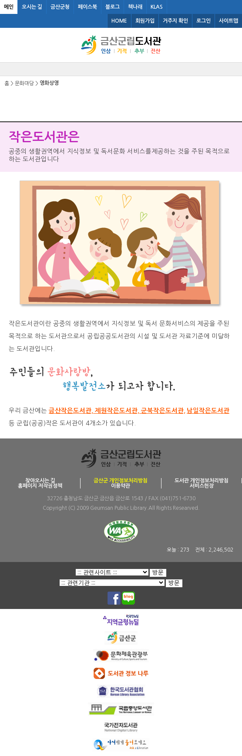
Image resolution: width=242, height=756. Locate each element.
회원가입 (145, 20)
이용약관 (120, 485)
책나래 (135, 7)
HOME (119, 20)
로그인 (203, 20)
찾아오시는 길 (40, 480)
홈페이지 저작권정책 (40, 485)
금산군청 (60, 7)
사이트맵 (228, 20)
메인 (8, 7)
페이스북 (87, 7)
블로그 (112, 7)
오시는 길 (32, 7)
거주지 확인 (175, 20)
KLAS (157, 7)
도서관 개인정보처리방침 (202, 480)
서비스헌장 (202, 485)
